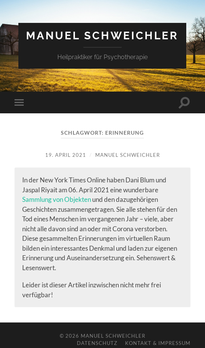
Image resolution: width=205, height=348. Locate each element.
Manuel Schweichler (102, 35)
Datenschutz (97, 343)
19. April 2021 (65, 155)
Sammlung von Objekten (56, 199)
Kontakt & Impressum (157, 343)
